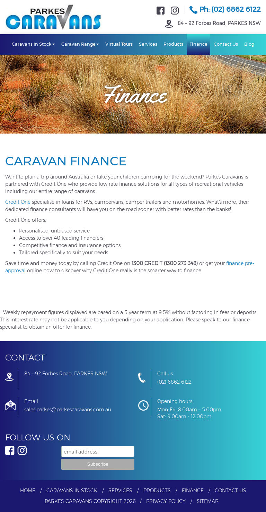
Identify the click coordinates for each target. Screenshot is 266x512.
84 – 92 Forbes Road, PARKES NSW (213, 23)
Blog (249, 44)
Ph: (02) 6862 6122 (225, 9)
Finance (198, 44)
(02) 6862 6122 (174, 382)
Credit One (17, 202)
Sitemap (207, 501)
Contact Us (226, 44)
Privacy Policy (166, 501)
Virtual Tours (119, 44)
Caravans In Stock (33, 44)
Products (173, 44)
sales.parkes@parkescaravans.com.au (67, 409)
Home (27, 490)
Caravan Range (80, 44)
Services (148, 44)
